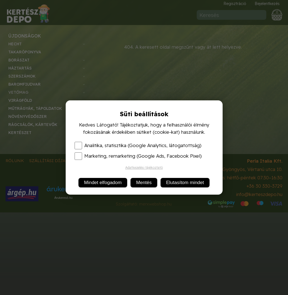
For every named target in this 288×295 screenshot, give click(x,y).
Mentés (144, 182)
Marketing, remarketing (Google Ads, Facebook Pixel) (138, 155)
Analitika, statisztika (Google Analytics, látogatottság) (138, 145)
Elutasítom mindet (185, 182)
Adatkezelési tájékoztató (144, 167)
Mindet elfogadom (103, 182)
